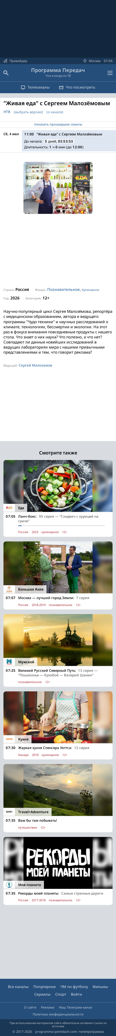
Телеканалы (35, 87)
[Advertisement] (58, 250)
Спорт (60, 994)
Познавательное (63, 289)
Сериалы (42, 994)
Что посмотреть (77, 87)
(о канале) (54, 112)
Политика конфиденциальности (58, 1014)
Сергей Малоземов (35, 365)
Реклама (47, 1007)
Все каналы (18, 986)
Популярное (44, 986)
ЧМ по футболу (74, 986)
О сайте (30, 1007)
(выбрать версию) (28, 112)
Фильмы (100, 986)
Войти (76, 994)
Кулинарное (90, 290)
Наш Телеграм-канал (75, 1007)
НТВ (6, 112)
